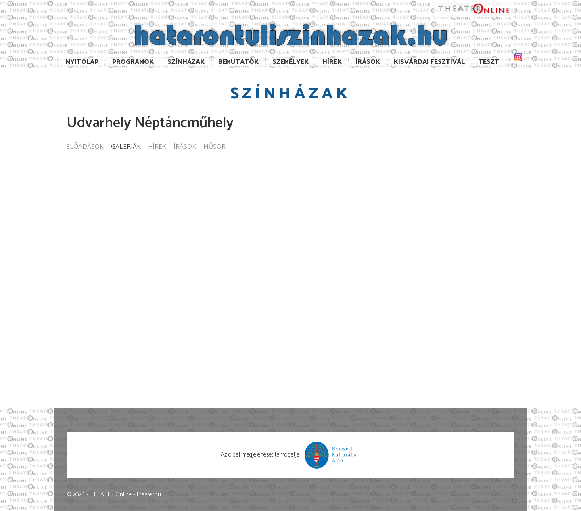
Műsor (214, 147)
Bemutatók (238, 62)
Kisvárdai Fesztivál (429, 62)
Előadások (85, 147)
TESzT (489, 62)
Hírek (332, 62)
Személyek (290, 62)
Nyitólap (81, 62)
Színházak (186, 62)
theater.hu (149, 495)
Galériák (126, 147)
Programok (133, 62)
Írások (367, 62)
